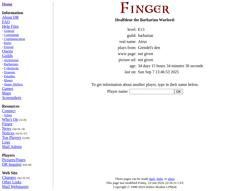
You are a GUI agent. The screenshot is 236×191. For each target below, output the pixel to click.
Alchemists (11, 60)
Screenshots (11, 98)
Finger (7, 124)
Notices (8, 133)
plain (171, 179)
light (159, 179)
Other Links (11, 182)
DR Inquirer (12, 164)
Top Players (11, 137)
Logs (6, 142)
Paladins (9, 76)
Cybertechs (11, 68)
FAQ (6, 22)
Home (7, 4)
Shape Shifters (13, 84)
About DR (10, 17)
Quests (7, 51)
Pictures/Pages (13, 160)
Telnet (8, 115)
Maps (6, 93)
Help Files (10, 26)
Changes (9, 177)
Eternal (9, 47)
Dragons (9, 72)
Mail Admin (12, 147)
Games (7, 88)
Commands (11, 35)
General (9, 31)
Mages (8, 80)
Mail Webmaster (15, 186)
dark (152, 179)
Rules (8, 43)
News (6, 128)
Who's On (10, 119)
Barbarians (11, 64)
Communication (14, 39)
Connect (8, 111)
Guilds (7, 56)
